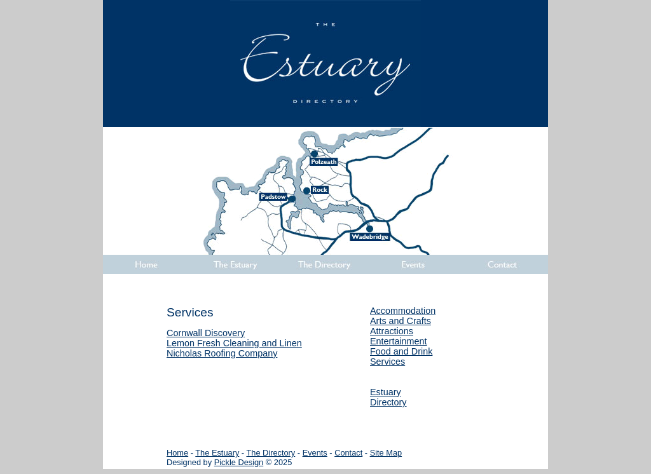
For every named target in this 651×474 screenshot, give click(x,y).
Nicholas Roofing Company (222, 353)
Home (177, 452)
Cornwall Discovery (206, 333)
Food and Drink (401, 351)
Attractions (391, 331)
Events (315, 452)
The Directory (270, 452)
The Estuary (217, 452)
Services (387, 361)
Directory (388, 402)
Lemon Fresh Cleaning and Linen (234, 343)
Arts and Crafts (400, 321)
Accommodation (402, 311)
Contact (348, 452)
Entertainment (398, 341)
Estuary (385, 392)
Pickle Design (239, 462)
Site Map (386, 452)
